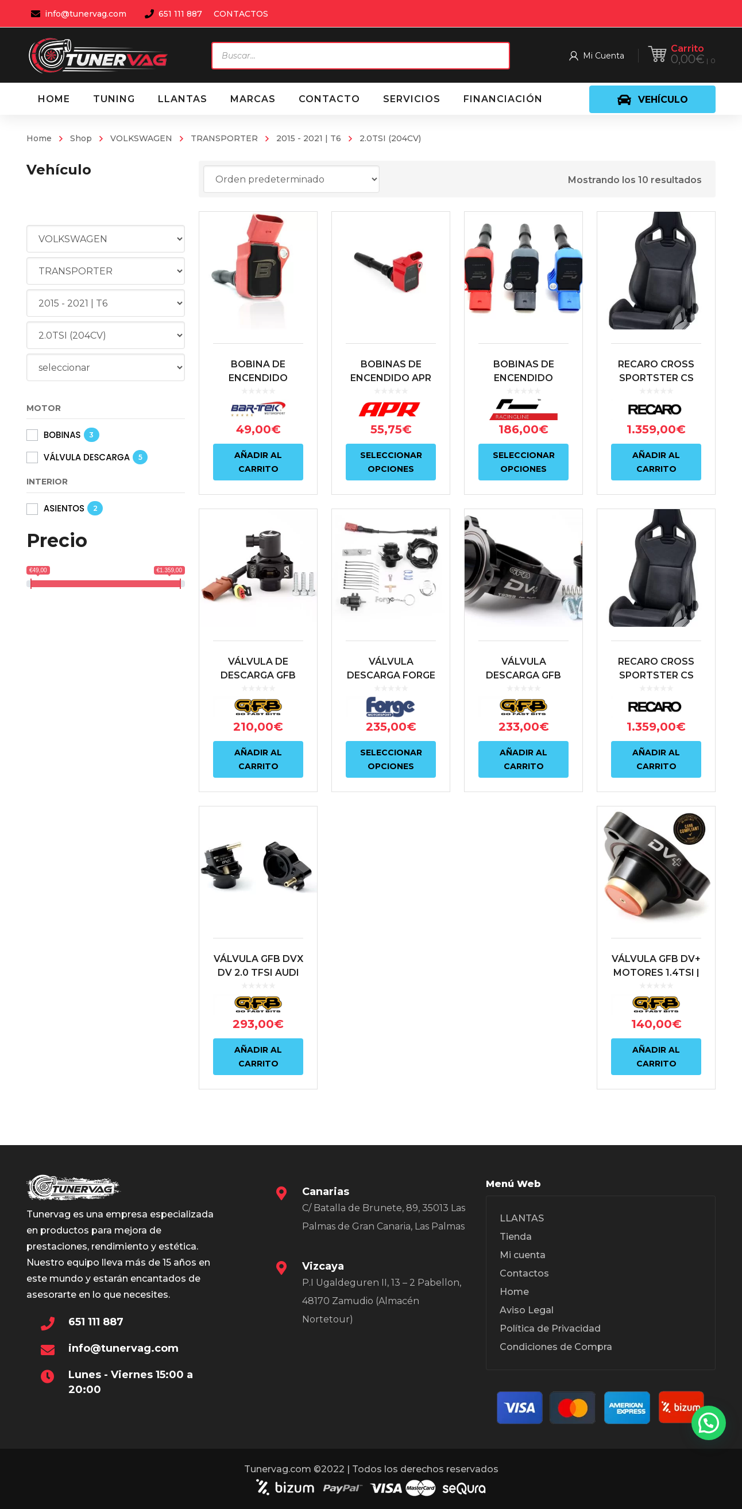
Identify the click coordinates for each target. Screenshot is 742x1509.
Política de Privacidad (550, 1328)
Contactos (524, 1273)
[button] (708, 1423)
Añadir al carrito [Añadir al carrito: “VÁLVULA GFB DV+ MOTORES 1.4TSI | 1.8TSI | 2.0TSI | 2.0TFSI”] (656, 1057)
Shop (81, 138)
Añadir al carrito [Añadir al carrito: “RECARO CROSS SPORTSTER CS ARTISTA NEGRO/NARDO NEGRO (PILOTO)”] (656, 759)
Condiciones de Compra (556, 1346)
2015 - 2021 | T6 (308, 138)
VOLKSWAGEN (141, 138)
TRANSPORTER (224, 138)
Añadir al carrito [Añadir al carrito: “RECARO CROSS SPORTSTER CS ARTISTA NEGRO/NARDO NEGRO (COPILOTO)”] (656, 462)
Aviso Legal (527, 1310)
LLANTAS (522, 1218)
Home (39, 138)
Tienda (516, 1236)
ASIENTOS (64, 508)
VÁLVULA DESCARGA (87, 457)
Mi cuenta (523, 1255)
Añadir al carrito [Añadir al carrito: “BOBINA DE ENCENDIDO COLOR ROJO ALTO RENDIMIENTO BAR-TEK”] (258, 462)
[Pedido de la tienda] (291, 179)
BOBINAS (62, 435)
